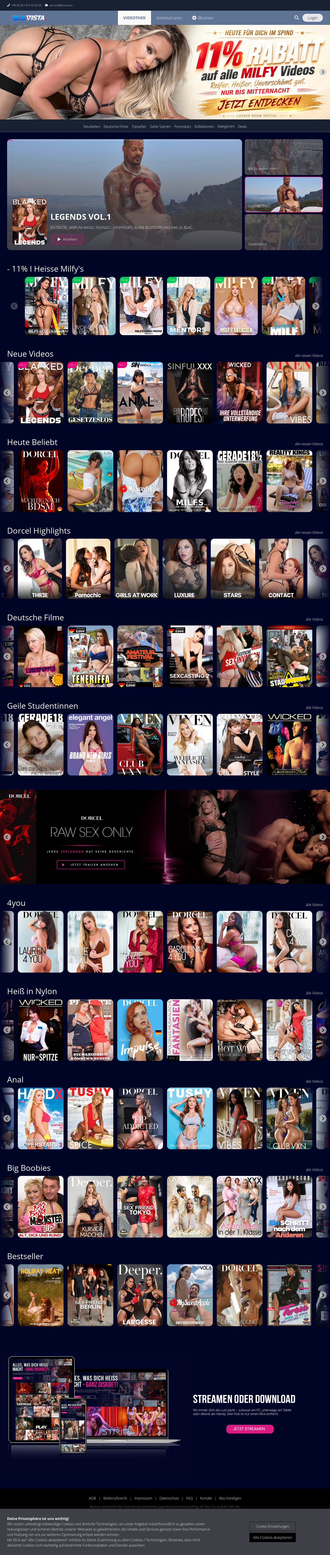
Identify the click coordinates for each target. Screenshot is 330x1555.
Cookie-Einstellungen (272, 1526)
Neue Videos (30, 353)
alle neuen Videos (309, 355)
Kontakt (206, 1498)
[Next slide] (322, 72)
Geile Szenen (160, 126)
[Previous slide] (7, 72)
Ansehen (67, 239)
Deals (242, 126)
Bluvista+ (203, 18)
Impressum (143, 1498)
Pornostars (182, 126)
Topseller (139, 126)
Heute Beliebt (32, 442)
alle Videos (314, 619)
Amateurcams (169, 17)
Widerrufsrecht (115, 1498)
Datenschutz (169, 1498)
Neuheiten (91, 126)
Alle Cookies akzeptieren (272, 1537)
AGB (92, 1498)
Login (313, 17)
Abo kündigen (230, 1498)
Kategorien (226, 126)
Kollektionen (204, 126)
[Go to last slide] (7, 392)
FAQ (189, 1498)
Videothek (134, 17)
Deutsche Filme (116, 126)
